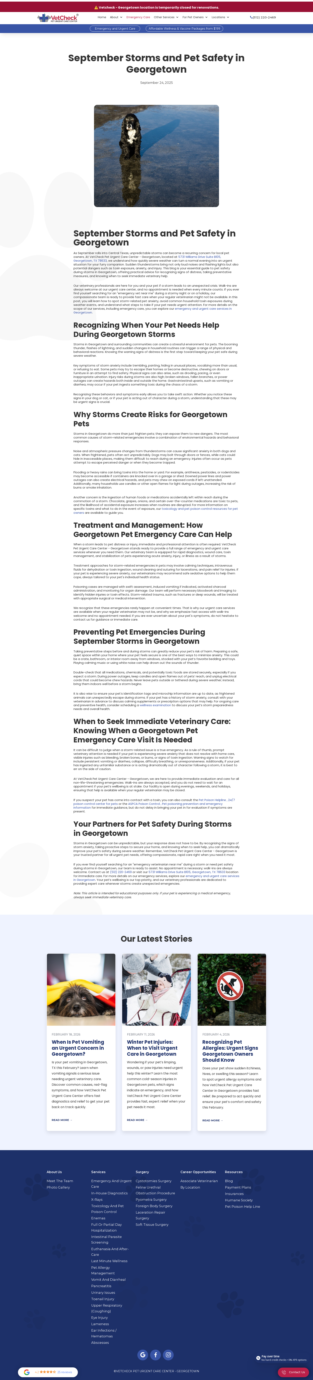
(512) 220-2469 (121, 872)
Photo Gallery (58, 1187)
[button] (116, 17)
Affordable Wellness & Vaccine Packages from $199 (184, 28)
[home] (58, 17)
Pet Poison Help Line (242, 1207)
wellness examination (155, 705)
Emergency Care (138, 17)
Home (102, 17)
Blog (229, 1181)
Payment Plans (238, 1187)
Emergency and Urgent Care (115, 28)
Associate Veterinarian (199, 1181)
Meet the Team (60, 1181)
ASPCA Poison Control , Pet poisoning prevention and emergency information (148, 806)
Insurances (234, 1194)
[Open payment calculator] (282, 1358)
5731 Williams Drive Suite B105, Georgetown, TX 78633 (187, 872)
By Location (190, 1187)
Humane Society (239, 1200)
